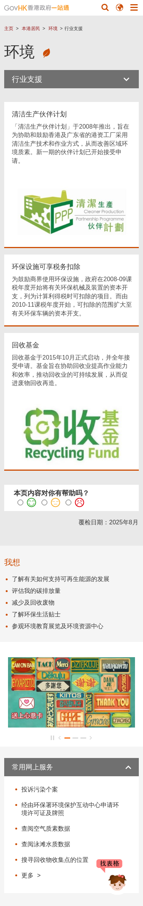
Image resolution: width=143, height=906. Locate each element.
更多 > (30, 875)
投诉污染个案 (39, 789)
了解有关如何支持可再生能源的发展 (60, 579)
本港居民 (31, 28)
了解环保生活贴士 (36, 614)
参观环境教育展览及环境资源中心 (57, 626)
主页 (8, 28)
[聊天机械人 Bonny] (112, 878)
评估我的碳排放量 (36, 591)
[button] (105, 7)
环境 (53, 28)
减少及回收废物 (33, 602)
